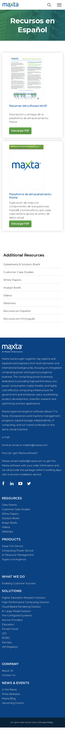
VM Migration (10, 646)
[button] (59, 5)
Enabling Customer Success (18, 583)
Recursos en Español (17, 311)
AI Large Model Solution (16, 611)
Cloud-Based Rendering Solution (21, 606)
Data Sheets (9, 504)
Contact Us (8, 675)
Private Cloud (10, 629)
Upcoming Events (13, 703)
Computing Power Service (18, 550)
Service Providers (12, 620)
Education (8, 624)
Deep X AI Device (12, 546)
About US (7, 670)
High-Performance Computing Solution (25, 602)
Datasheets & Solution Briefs (21, 264)
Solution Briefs (10, 518)
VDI (4, 633)
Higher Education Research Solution (23, 597)
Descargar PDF (20, 130)
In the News (9, 689)
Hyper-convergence (14, 559)
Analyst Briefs (12, 287)
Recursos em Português (19, 318)
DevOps (7, 642)
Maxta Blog (9, 698)
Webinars (9, 303)
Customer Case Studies (18, 272)
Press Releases (11, 694)
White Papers (12, 280)
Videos (7, 295)
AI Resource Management (18, 554)
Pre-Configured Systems (17, 615)
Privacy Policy (46, 722)
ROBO (6, 637)
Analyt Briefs (9, 522)
